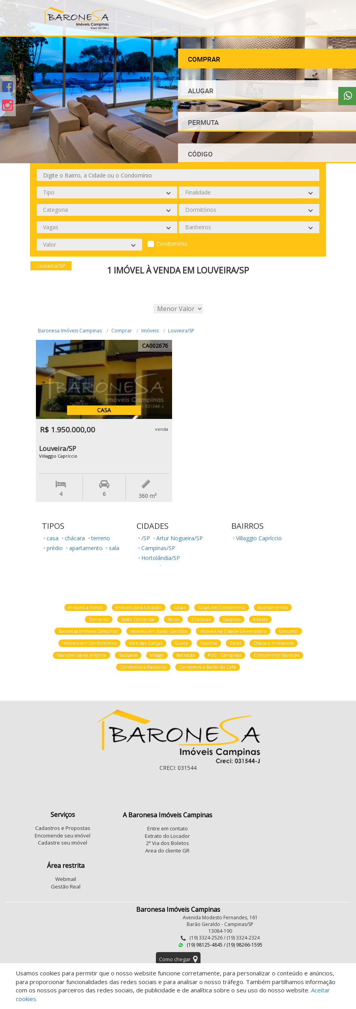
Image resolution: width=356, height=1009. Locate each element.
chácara (75, 538)
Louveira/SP (181, 330)
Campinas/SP (158, 548)
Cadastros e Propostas (62, 828)
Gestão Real (66, 886)
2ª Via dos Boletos (167, 843)
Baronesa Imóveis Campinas (70, 330)
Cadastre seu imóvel (62, 842)
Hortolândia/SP (160, 558)
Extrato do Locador (167, 835)
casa (52, 538)
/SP (145, 538)
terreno (100, 538)
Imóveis (150, 330)
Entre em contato (167, 828)
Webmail (65, 879)
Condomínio (171, 243)
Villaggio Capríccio (259, 538)
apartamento (86, 548)
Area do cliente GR (167, 850)
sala (114, 548)
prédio (55, 548)
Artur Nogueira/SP (179, 538)
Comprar (121, 330)
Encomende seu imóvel (62, 835)
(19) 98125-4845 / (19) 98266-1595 (220, 944)
